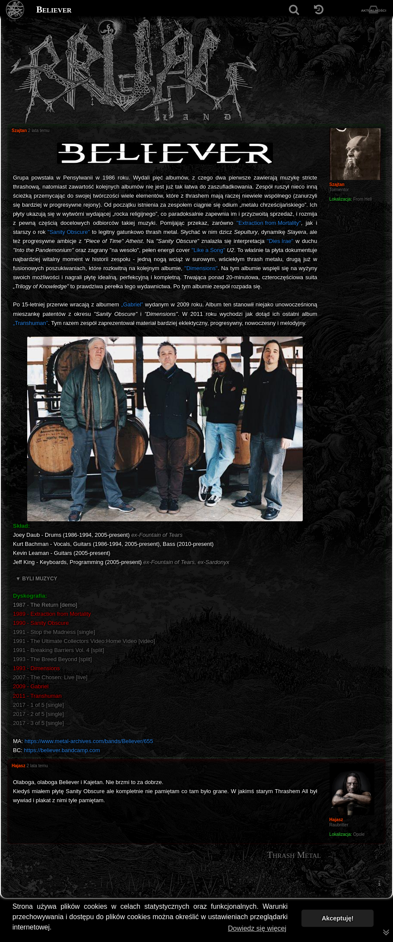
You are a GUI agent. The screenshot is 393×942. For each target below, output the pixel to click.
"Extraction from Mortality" (268, 223)
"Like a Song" (208, 250)
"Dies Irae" (280, 241)
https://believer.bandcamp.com (62, 750)
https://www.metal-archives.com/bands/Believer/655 (89, 741)
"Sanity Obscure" (69, 232)
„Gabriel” (132, 304)
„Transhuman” (30, 323)
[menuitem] (379, 883)
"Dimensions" (201, 268)
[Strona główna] (15, 9)
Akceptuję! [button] (338, 918)
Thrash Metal (294, 855)
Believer (54, 9)
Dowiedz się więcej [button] (257, 928)
